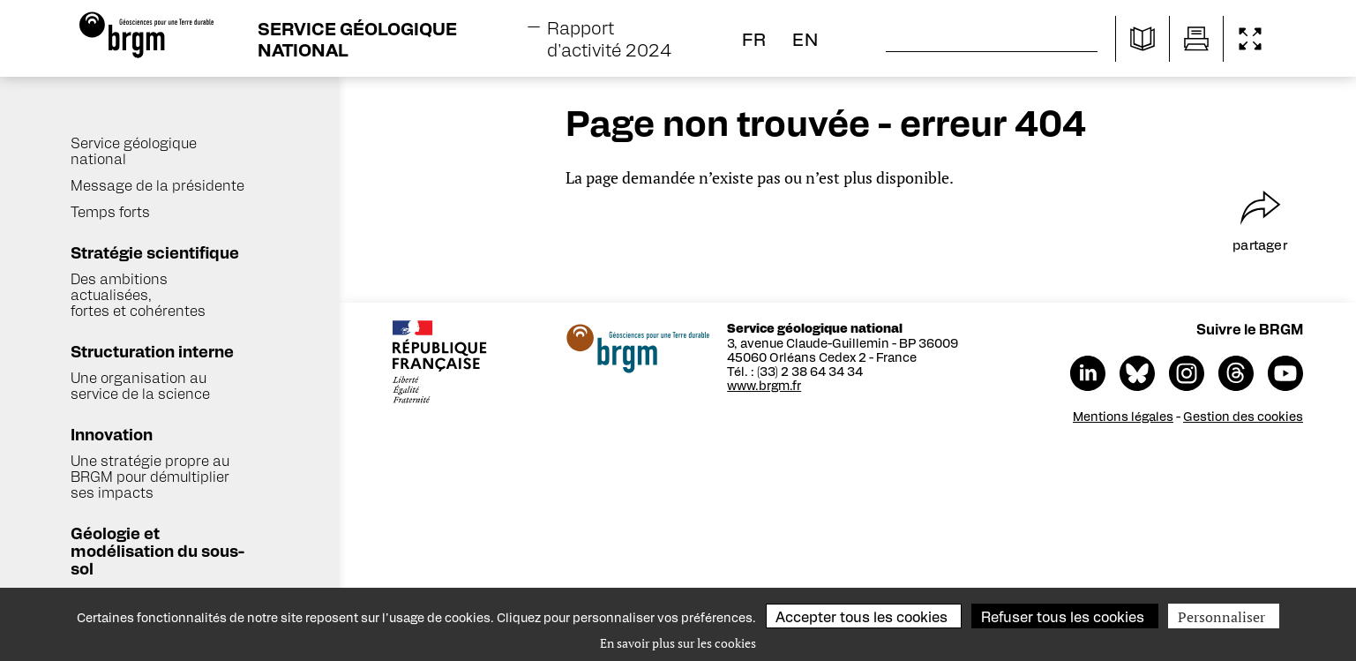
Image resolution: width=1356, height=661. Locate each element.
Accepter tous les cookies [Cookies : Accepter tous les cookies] (861, 616)
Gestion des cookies (1246, 416)
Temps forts (110, 211)
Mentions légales (1125, 416)
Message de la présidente (157, 185)
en (805, 38)
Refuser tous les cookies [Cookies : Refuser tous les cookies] (1062, 616)
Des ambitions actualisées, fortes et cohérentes (138, 294)
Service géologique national (134, 150)
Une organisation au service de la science (140, 385)
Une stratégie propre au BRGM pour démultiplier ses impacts (150, 476)
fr (754, 38)
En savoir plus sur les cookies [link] (678, 643)
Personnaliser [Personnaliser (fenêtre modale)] (1221, 617)
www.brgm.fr (767, 385)
